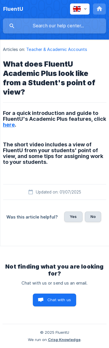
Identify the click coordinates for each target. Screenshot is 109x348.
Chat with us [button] (59, 299)
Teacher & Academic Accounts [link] (56, 49)
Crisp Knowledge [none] (64, 339)
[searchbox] (54, 25)
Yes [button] (73, 216)
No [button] (93, 216)
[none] (13, 9)
